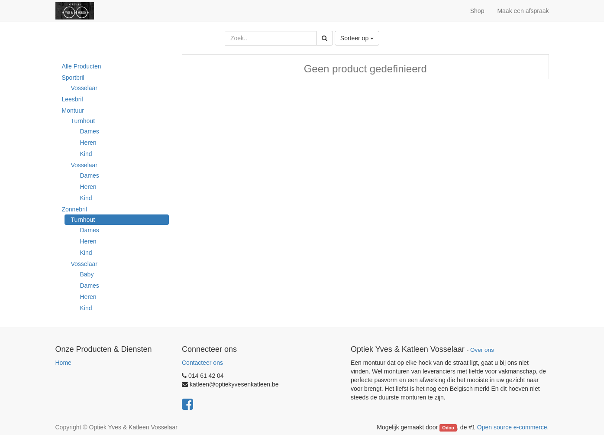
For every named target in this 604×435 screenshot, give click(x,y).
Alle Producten (81, 66)
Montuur (73, 110)
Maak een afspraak (523, 10)
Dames (89, 131)
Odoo (448, 427)
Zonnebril (74, 209)
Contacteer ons (202, 362)
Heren (88, 142)
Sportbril (73, 77)
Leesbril (72, 99)
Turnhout (83, 120)
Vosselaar (84, 87)
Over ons (482, 350)
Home (63, 362)
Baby (87, 274)
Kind (86, 153)
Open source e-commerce (512, 427)
